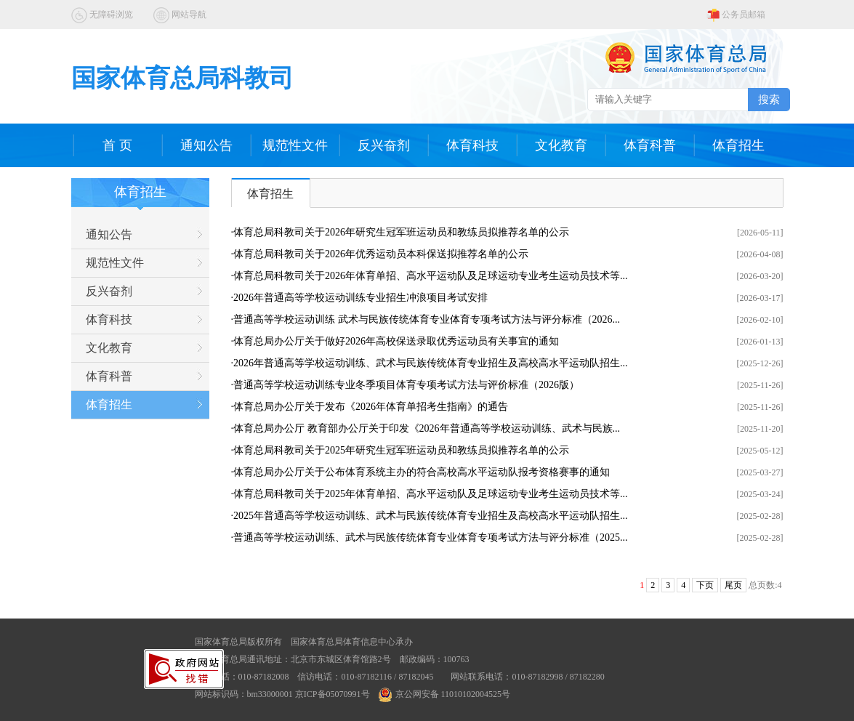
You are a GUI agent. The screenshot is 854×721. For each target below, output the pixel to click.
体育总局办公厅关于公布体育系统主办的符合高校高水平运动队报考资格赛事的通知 (421, 472)
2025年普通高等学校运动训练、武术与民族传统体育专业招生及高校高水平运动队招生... (430, 515)
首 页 (117, 145)
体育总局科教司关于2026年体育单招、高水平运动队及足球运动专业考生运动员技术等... (430, 275)
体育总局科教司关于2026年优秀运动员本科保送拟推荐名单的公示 (380, 254)
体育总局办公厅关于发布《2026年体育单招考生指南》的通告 (370, 406)
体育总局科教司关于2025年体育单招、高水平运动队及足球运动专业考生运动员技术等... (430, 493)
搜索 (769, 99)
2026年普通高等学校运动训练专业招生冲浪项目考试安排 (360, 297)
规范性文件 (295, 145)
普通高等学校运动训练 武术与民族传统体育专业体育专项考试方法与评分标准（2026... (426, 319)
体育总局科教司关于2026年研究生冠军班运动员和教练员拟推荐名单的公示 (401, 232)
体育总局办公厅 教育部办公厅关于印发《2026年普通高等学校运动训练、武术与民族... (426, 428)
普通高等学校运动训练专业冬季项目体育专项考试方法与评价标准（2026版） (406, 384)
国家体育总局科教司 (182, 78)
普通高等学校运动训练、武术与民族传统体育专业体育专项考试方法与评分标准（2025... (430, 537)
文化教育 (561, 145)
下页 (705, 585)
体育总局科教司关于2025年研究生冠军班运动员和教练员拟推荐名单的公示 (401, 450)
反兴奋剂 (384, 145)
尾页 (733, 585)
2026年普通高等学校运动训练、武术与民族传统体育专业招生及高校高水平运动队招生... (430, 363)
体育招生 (738, 145)
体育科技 (472, 145)
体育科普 (650, 145)
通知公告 (206, 145)
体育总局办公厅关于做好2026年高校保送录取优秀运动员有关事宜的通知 (396, 341)
